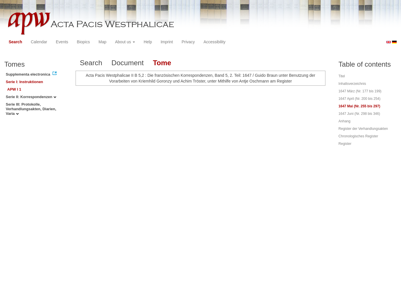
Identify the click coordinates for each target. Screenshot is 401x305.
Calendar (39, 42)
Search (15, 42)
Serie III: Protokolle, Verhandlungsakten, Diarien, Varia (31, 109)
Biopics (83, 42)
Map (102, 42)
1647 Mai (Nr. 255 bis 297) (359, 106)
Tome (162, 63)
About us (125, 42)
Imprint (167, 42)
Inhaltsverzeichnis (352, 84)
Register (344, 144)
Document (127, 63)
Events (62, 42)
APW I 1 (14, 89)
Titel (341, 76)
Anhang (344, 121)
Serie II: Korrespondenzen (31, 97)
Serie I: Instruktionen (24, 82)
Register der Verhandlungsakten (363, 129)
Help (148, 42)
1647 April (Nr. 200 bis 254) (359, 99)
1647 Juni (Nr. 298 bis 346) (359, 114)
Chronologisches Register (358, 136)
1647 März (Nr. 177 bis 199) (359, 91)
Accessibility (214, 42)
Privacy (188, 42)
